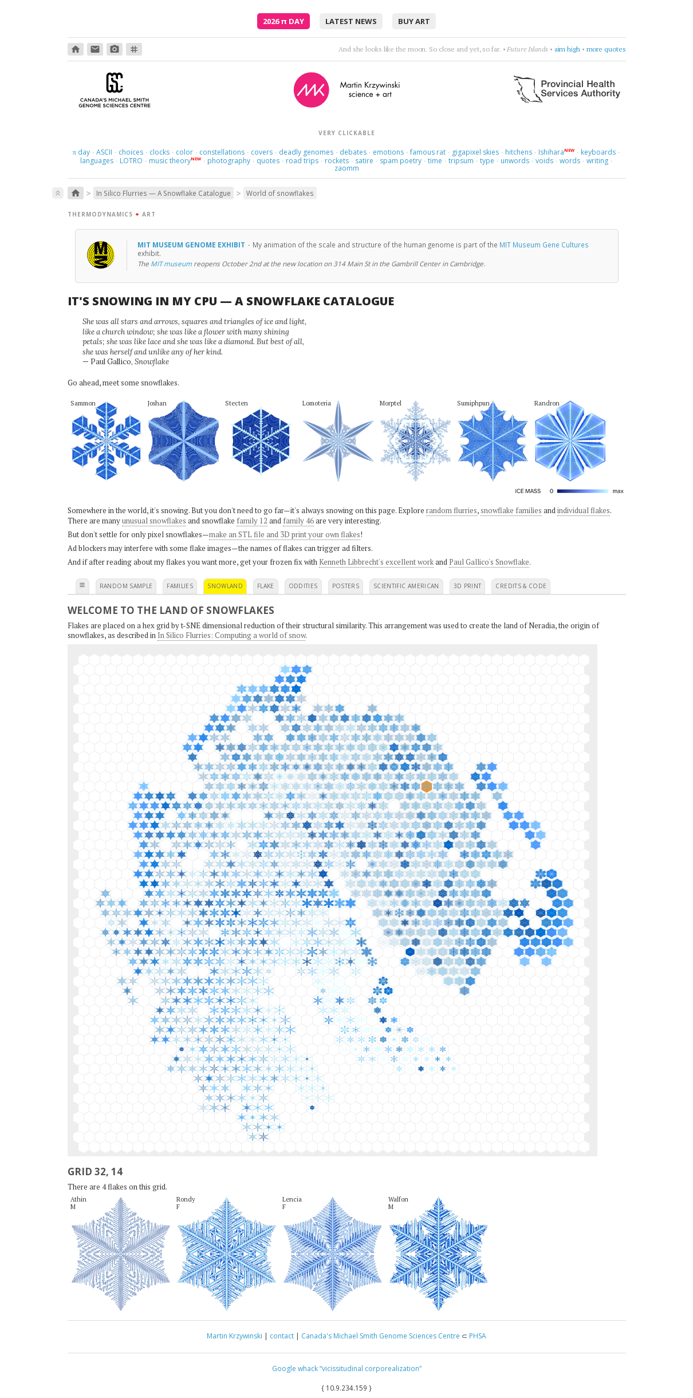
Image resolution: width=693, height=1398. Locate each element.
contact (282, 1336)
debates (353, 152)
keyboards (598, 152)
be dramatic (562, 49)
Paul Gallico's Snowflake (489, 562)
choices (131, 152)
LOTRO (131, 161)
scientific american (406, 586)
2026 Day (283, 21)
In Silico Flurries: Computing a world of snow (231, 635)
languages (96, 161)
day (81, 152)
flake (265, 586)
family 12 (252, 520)
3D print (468, 586)
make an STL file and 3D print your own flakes (284, 534)
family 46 (298, 520)
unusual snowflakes (154, 520)
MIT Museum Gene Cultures (544, 244)
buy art (414, 21)
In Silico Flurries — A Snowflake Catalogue (163, 193)
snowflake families (511, 510)
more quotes (606, 49)
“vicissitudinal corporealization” (371, 1368)
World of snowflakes (280, 193)
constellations (222, 152)
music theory (170, 161)
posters (345, 586)
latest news (351, 21)
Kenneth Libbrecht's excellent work (376, 562)
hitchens (518, 152)
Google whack (295, 1368)
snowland (225, 586)
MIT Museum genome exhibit (192, 244)
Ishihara (551, 152)
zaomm (346, 168)
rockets (337, 161)
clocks (159, 152)
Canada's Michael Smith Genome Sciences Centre (380, 1336)
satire (364, 161)
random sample (126, 586)
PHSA (477, 1336)
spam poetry (401, 161)
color (184, 152)
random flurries (451, 510)
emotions (388, 152)
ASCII (104, 152)
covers (262, 152)
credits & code (520, 586)
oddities (303, 586)
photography (228, 161)
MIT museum (171, 263)
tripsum (461, 161)
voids (544, 161)
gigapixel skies (475, 152)
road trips (302, 161)
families (180, 586)
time (435, 161)
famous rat (428, 152)
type (487, 161)
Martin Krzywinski (234, 1336)
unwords (515, 161)
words (570, 161)
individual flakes (583, 510)
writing (597, 161)
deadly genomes (306, 152)
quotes (268, 161)
